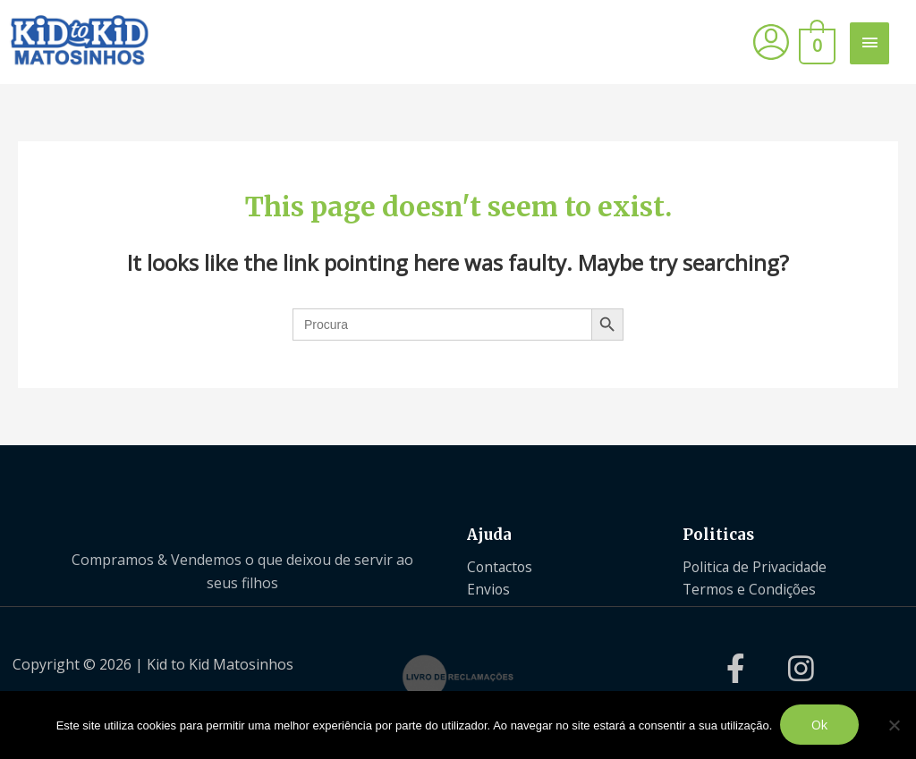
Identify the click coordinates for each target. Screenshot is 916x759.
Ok (820, 725)
